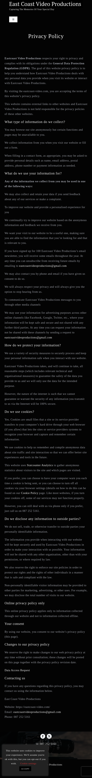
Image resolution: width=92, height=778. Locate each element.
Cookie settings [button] (28, 763)
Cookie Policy (29, 493)
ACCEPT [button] (25, 769)
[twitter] (49, 736)
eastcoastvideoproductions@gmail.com (43, 265)
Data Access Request (17, 670)
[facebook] (42, 736)
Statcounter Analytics (40, 465)
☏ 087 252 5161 (46, 743)
